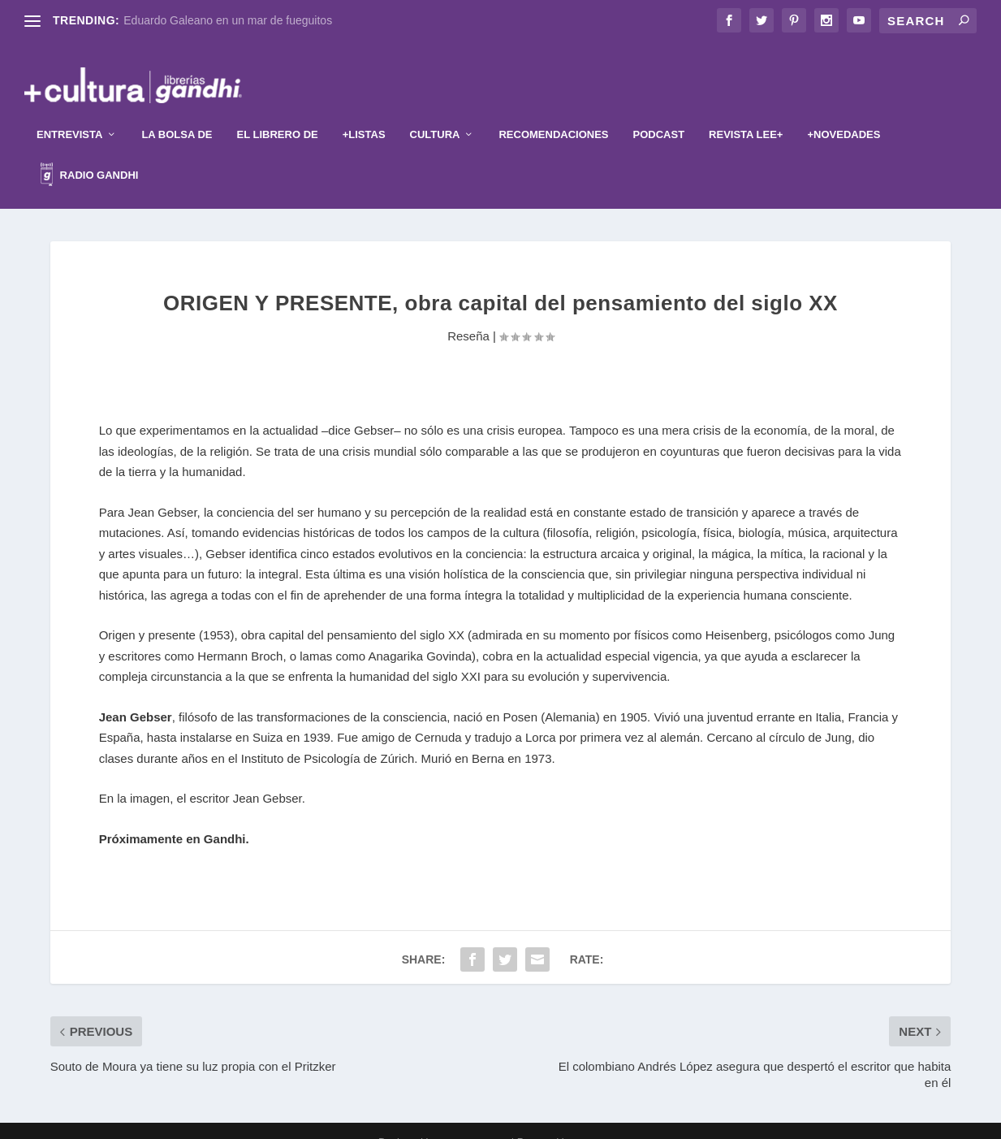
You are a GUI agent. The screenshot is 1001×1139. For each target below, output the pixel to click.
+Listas (364, 112)
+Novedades (843, 112)
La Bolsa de (176, 112)
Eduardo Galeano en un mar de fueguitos (227, 20)
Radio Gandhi (89, 154)
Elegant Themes (474, 1120)
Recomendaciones (553, 112)
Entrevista (69, 112)
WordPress (599, 1120)
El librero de (277, 112)
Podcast (659, 112)
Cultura (435, 112)
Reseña (468, 314)
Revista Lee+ (746, 112)
